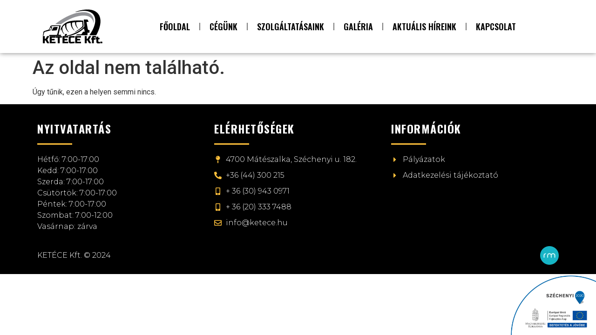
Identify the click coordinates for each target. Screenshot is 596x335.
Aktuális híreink (424, 26)
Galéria (358, 26)
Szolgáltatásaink (290, 26)
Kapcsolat (496, 26)
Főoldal (175, 26)
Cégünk (223, 26)
